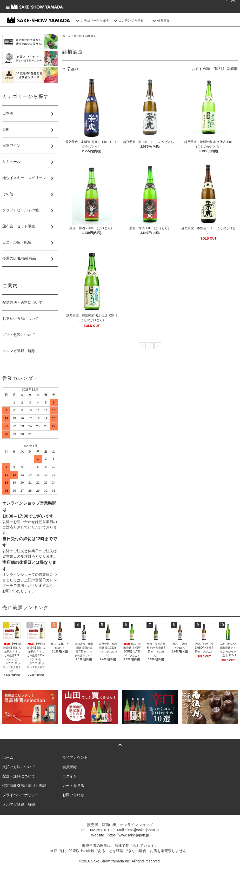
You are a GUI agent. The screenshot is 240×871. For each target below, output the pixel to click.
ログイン (69, 776)
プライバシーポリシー (20, 795)
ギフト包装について (18, 335)
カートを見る (73, 785)
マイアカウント (75, 757)
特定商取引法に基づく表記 (24, 785)
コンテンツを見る (127, 20)
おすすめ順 (201, 69)
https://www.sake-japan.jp (128, 835)
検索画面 (160, 20)
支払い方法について (18, 767)
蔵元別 (78, 36)
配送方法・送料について (22, 302)
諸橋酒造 (90, 36)
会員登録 (69, 767)
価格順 (219, 69)
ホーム (66, 36)
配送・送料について (18, 776)
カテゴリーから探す (92, 20)
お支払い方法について (20, 318)
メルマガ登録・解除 (18, 351)
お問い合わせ (73, 795)
